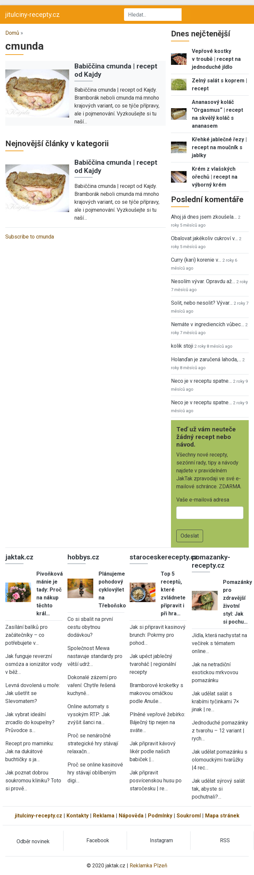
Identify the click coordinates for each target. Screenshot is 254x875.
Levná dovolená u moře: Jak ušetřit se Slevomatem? (32, 693)
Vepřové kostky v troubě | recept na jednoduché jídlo (216, 59)
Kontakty (77, 815)
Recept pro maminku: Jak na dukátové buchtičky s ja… (29, 751)
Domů (12, 33)
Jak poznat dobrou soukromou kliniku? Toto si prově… (33, 780)
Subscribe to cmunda (29, 237)
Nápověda (131, 815)
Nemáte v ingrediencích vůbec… (207, 324)
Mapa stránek (222, 815)
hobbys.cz (83, 557)
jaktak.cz (19, 557)
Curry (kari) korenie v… (196, 260)
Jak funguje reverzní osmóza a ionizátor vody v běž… (33, 664)
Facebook (97, 840)
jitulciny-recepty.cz (32, 15)
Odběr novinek (33, 841)
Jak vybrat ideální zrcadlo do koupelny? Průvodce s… (30, 722)
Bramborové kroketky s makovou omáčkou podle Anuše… (156, 693)
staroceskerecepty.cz (164, 557)
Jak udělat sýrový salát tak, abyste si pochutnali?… (218, 789)
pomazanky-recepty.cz (211, 561)
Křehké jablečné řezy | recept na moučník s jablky (219, 147)
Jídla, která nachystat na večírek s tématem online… (219, 643)
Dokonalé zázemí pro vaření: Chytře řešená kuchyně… (92, 685)
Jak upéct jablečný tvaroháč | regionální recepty (153, 664)
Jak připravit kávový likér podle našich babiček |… (153, 751)
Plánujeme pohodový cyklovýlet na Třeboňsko (112, 590)
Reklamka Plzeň (148, 865)
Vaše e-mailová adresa (202, 500)
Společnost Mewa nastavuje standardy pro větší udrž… (94, 656)
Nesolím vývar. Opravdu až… (203, 281)
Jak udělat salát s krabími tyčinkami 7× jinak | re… (215, 701)
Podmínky (160, 815)
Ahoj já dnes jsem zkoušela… (204, 217)
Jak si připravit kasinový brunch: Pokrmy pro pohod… (158, 635)
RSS (225, 840)
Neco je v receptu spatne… (201, 381)
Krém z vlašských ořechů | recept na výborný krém (214, 177)
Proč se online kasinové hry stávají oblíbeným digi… (95, 773)
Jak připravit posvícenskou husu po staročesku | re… (156, 780)
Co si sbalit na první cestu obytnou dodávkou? (90, 627)
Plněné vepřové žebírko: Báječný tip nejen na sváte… (157, 722)
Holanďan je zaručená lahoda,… (206, 359)
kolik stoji (182, 346)
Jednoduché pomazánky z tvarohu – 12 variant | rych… (220, 731)
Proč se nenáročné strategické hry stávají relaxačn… (92, 743)
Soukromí (189, 815)
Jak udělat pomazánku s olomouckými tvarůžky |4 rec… (219, 760)
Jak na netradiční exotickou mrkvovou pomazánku (215, 672)
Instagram (161, 840)
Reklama (103, 815)
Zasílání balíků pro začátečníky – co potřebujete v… (26, 635)
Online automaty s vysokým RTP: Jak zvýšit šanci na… (88, 714)
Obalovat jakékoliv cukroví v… (204, 238)
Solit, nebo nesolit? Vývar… (202, 303)
